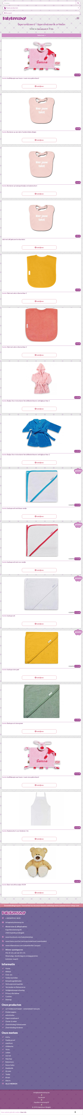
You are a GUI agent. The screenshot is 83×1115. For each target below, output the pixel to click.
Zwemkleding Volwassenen (15, 1024)
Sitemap (8, 999)
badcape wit (8, 616)
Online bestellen (11, 978)
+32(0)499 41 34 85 (13, 918)
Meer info (23, 1112)
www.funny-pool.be (12, 941)
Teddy (7, 1074)
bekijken (39, 86)
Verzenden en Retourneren (15, 987)
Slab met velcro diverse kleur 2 (14, 347)
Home (7, 968)
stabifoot (9, 1043)
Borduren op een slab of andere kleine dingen (19, 132)
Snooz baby (9, 1065)
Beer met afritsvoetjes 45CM (14, 885)
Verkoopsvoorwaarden (14, 984)
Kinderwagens (10, 1012)
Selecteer (41, 35)
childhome (9, 1046)
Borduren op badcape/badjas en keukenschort (19, 186)
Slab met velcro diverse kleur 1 (14, 293)
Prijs (52, 29)
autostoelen (9, 1015)
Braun (7, 1077)
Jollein (7, 1052)
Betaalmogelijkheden (13, 981)
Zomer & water (11, 1021)
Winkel (8, 971)
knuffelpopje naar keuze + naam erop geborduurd (20, 78)
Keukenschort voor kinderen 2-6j (15, 831)
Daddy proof (10, 1040)
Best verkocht (42, 29)
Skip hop (8, 1059)
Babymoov (9, 1062)
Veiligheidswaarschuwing (15, 990)
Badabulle (9, 1068)
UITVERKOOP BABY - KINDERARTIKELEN (22, 1009)
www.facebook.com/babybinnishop (19, 937)
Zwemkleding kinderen (14, 1027)
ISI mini (8, 1071)
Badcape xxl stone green (12, 723)
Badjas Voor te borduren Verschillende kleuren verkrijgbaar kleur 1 (26, 401)
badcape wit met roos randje (14, 562)
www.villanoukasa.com (14, 945)
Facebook (41, 1097)
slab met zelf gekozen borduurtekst (13, 239)
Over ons (8, 975)
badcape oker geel (10, 669)
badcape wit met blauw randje (14, 508)
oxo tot (8, 1056)
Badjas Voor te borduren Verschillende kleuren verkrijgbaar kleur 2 (26, 454)
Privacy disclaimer (12, 993)
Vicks (7, 1049)
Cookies (8, 996)
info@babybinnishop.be (14, 922)
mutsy (7, 1037)
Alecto (8, 1080)
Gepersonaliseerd (12, 1018)
